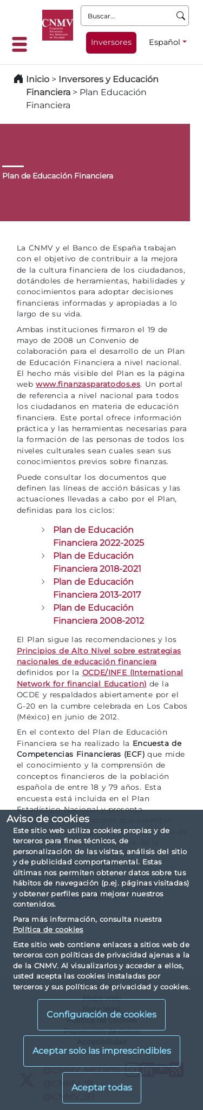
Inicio (37, 79)
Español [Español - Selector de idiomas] (164, 42)
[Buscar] (181, 15)
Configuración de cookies (101, 1014)
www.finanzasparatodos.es (88, 384)
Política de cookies (48, 929)
